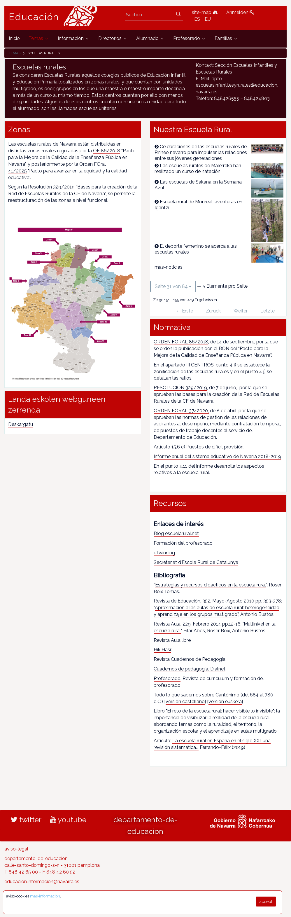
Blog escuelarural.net (176, 533)
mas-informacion (45, 896)
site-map (205, 12)
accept (266, 901)
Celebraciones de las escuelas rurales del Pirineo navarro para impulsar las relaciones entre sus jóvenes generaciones (201, 152)
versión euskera (225, 701)
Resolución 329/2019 (51, 187)
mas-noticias (169, 267)
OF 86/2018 (106, 150)
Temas (14, 53)
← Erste (184, 311)
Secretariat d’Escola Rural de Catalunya (196, 562)
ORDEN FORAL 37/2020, (181, 410)
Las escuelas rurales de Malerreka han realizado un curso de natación (198, 168)
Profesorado (167, 678)
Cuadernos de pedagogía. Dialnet (189, 669)
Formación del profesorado (183, 543)
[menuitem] (14, 38)
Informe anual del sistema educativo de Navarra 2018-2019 (217, 456)
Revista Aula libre (172, 640)
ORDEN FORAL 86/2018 (181, 342)
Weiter (241, 311)
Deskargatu (20, 424)
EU (208, 19)
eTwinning (164, 553)
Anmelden (240, 12)
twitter (26, 819)
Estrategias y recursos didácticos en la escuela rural (210, 585)
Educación (34, 17)
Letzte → (270, 311)
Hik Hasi (162, 649)
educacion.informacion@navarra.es (41, 881)
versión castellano (185, 701)
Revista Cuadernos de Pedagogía (189, 659)
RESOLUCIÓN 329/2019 (180, 387)
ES (197, 19)
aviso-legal (16, 849)
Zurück (213, 311)
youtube (68, 819)
